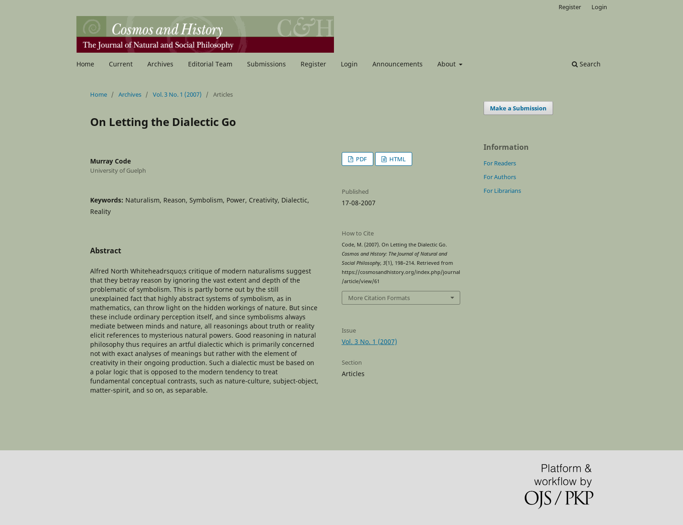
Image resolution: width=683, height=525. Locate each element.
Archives (160, 64)
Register (313, 64)
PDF (361, 159)
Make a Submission (518, 108)
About (447, 64)
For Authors (500, 177)
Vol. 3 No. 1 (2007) (177, 94)
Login (349, 64)
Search (586, 64)
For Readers (500, 163)
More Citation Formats (379, 298)
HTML (397, 159)
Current (121, 64)
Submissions (266, 64)
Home (85, 64)
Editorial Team (210, 64)
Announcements (397, 64)
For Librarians (502, 190)
